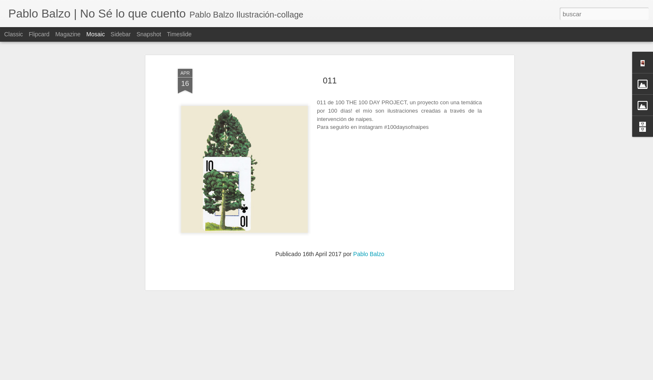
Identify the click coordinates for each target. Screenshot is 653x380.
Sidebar (121, 34)
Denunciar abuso (445, 375)
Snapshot (149, 34)
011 (329, 51)
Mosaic (95, 34)
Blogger (418, 375)
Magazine (68, 34)
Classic (13, 34)
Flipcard (39, 34)
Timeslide (179, 34)
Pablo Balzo (368, 224)
